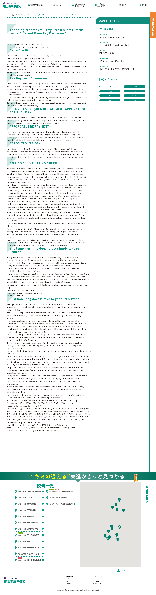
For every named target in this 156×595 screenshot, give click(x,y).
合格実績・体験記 (112, 578)
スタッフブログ (56, 5)
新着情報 (122, 5)
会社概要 (135, 578)
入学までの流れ (66, 582)
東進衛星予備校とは (35, 5)
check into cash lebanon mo (19, 195)
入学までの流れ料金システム (78, 5)
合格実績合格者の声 (100, 5)
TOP (8, 14)
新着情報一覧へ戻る (108, 20)
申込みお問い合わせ (153, 25)
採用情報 (143, 5)
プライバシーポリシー (135, 582)
